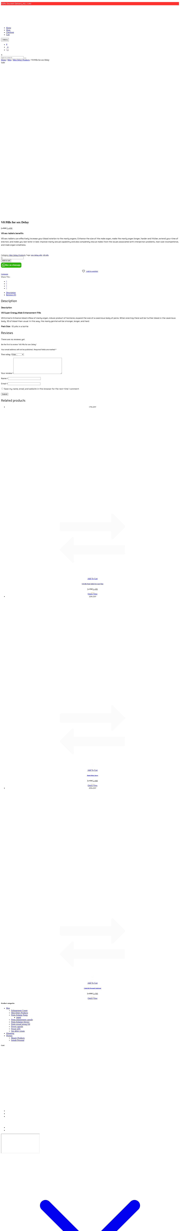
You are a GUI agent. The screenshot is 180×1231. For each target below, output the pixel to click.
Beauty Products (18, 894)
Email (4, 239)
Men (9, 60)
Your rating (6, 207)
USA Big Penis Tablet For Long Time (92, 439)
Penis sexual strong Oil (20, 880)
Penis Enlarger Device (20, 878)
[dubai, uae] (20, 999)
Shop (8, 30)
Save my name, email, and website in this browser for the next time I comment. (41, 244)
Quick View (93, 450)
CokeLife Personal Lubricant (92, 844)
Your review (7, 229)
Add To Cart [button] (92, 434)
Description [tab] (11, 145)
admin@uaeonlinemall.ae (16, 972)
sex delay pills (36, 108)
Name (4, 234)
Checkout (10, 32)
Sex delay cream (18, 887)
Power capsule (17, 882)
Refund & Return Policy (15, 983)
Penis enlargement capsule (22, 875)
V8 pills (46, 108)
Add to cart (6, 113)
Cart (8, 35)
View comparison (8, 1229)
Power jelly (15, 885)
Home (8, 28)
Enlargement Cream (19, 866)
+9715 (8, 969)
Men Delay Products (21, 60)
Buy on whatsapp (11, 117)
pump (18, 873)
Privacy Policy (11, 986)
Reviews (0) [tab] (11, 148)
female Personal (17, 896)
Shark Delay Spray (92, 631)
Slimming (10, 889)
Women (9, 891)
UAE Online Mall (93, 1013)
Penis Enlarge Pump (19, 871)
